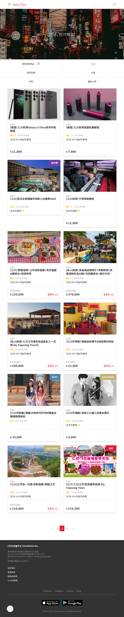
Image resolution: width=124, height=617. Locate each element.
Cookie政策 (13, 580)
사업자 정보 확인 (44, 556)
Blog (79, 591)
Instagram (59, 591)
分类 (93, 72)
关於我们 (11, 568)
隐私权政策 (12, 576)
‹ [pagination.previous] (51, 528)
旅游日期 (31, 72)
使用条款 (11, 572)
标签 (31, 81)
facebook (47, 591)
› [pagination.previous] (72, 528)
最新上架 (92, 81)
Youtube (70, 591)
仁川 (93, 63)
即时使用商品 (28, 63)
